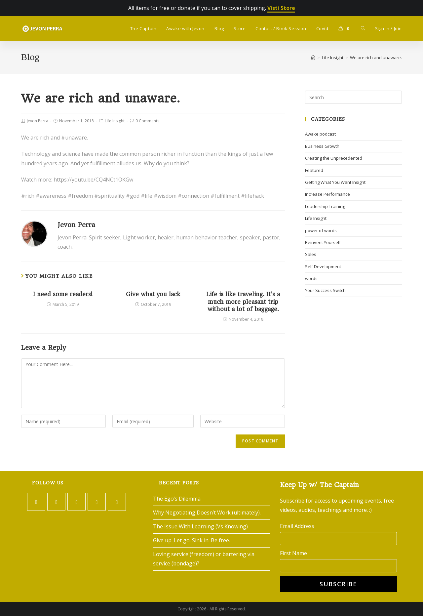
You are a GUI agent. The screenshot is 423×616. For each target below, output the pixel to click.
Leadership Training (325, 206)
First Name (293, 553)
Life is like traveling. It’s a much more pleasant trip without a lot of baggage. (243, 301)
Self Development (323, 266)
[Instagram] (76, 502)
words (311, 278)
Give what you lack (153, 294)
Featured (314, 170)
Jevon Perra (37, 121)
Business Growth (322, 146)
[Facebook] (56, 502)
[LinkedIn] (97, 502)
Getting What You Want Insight (335, 182)
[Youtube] (117, 502)
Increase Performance (327, 194)
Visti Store (281, 8)
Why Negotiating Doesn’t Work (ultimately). (207, 512)
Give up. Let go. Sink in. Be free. (191, 540)
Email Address (297, 526)
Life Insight (115, 121)
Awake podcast (320, 134)
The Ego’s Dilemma (177, 498)
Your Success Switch (325, 290)
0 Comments (147, 121)
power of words (321, 230)
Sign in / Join (388, 28)
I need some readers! (63, 294)
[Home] (313, 58)
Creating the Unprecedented (333, 158)
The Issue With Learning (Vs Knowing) (200, 526)
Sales (310, 254)
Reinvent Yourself (323, 242)
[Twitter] (36, 502)
